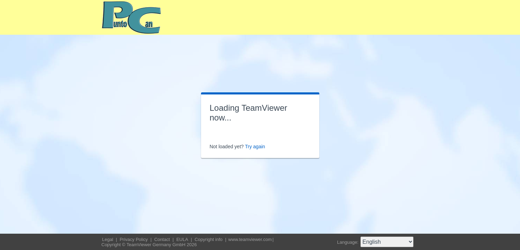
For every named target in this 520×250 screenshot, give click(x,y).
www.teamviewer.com (250, 239)
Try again (255, 146)
